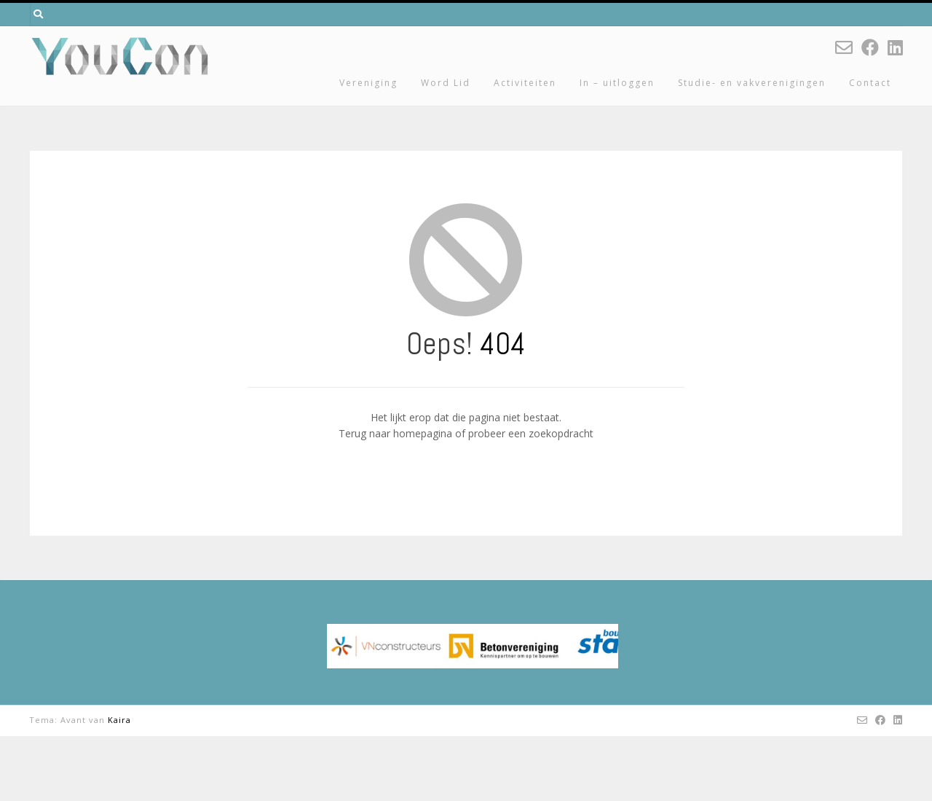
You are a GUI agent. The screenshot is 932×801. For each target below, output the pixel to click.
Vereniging (368, 83)
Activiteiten (525, 83)
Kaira (119, 784)
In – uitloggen (617, 83)
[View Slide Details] (472, 678)
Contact (870, 83)
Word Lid (445, 83)
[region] (472, 678)
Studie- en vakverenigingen (752, 83)
